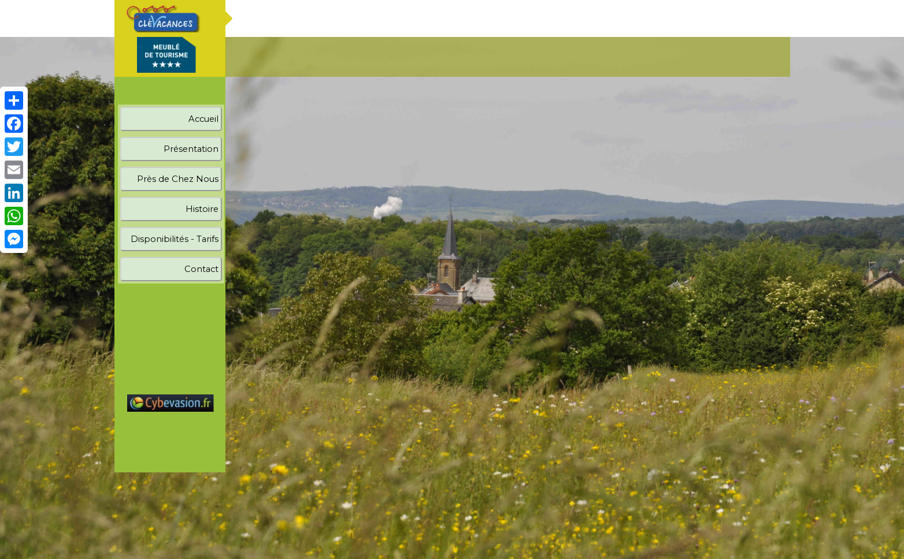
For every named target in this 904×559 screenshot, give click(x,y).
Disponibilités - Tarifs (174, 239)
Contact (201, 269)
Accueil (203, 119)
